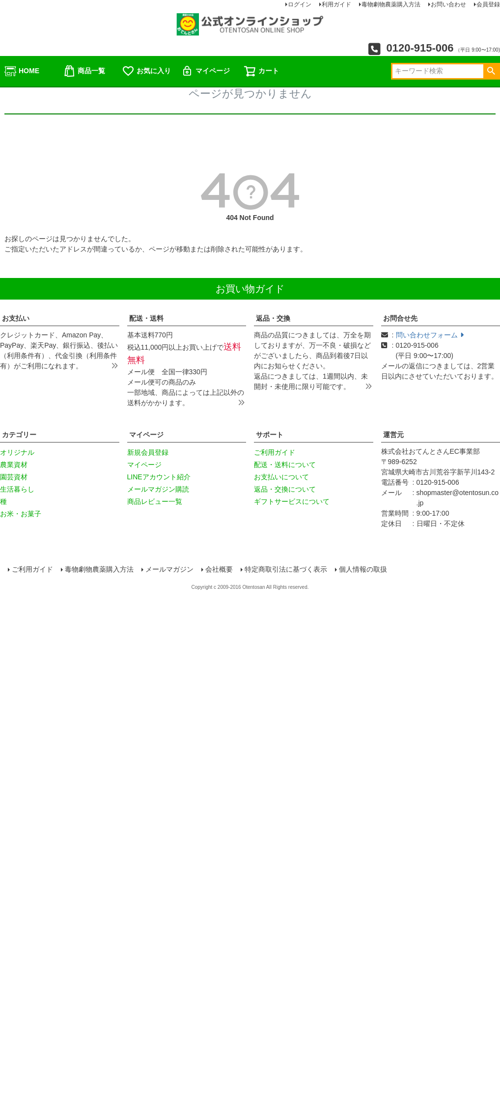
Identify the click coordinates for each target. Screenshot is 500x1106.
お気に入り (146, 71)
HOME (21, 71)
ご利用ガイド (274, 452)
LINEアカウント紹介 (159, 477)
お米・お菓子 (20, 514)
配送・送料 (146, 318)
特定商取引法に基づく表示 (286, 569)
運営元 (393, 435)
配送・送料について (285, 465)
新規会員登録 (147, 452)
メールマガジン (170, 569)
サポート (269, 435)
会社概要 (219, 569)
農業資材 (14, 465)
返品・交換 (273, 318)
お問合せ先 (400, 318)
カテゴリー (19, 435)
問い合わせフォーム (430, 335)
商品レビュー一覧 (154, 501)
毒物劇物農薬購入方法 (99, 569)
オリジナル (17, 452)
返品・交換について (285, 489)
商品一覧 (84, 71)
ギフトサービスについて (292, 501)
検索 (491, 71)
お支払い (15, 318)
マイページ (205, 71)
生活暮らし (17, 489)
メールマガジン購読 (158, 489)
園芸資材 (14, 477)
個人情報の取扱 (363, 569)
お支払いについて (281, 477)
